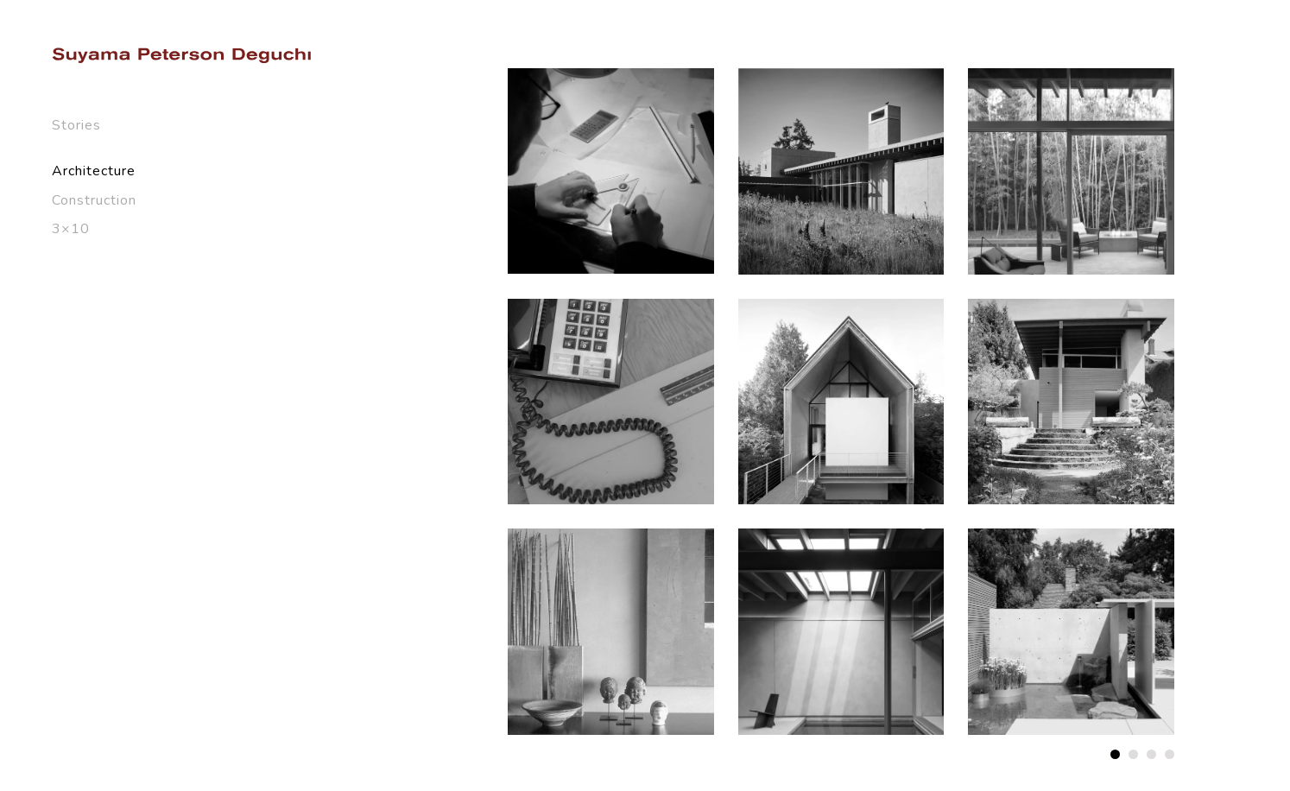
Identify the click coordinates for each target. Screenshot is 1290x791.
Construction (94, 200)
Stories (76, 125)
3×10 (71, 228)
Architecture (94, 170)
